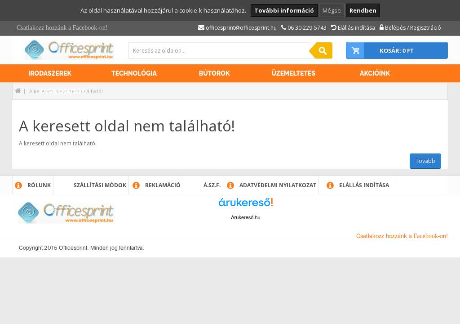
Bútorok (214, 73)
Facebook (85, 27)
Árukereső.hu (245, 217)
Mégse (332, 10)
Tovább (425, 161)
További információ (284, 10)
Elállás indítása (364, 185)
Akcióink (375, 73)
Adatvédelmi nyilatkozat (277, 185)
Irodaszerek (49, 73)
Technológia (134, 73)
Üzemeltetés (293, 73)
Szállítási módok (100, 185)
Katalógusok (62, 91)
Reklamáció (163, 185)
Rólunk (39, 185)
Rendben (362, 10)
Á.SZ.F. (212, 185)
